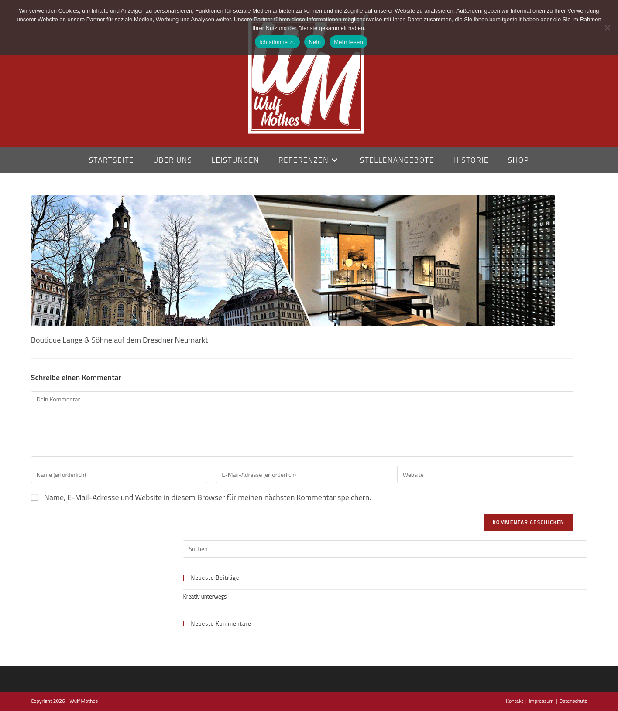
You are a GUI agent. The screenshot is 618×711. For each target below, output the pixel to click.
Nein (315, 42)
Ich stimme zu (277, 42)
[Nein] (607, 27)
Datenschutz (573, 701)
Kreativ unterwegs (205, 596)
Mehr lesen (348, 42)
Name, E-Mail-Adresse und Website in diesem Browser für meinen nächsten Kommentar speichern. (207, 497)
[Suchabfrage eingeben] (385, 549)
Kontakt (514, 701)
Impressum (541, 701)
